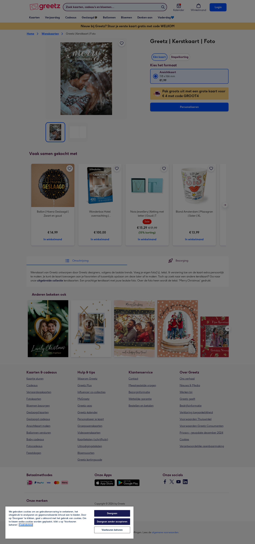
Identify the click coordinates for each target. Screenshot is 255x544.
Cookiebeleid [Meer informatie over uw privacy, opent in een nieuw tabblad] (26, 525)
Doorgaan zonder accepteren (112, 521)
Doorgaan (112, 513)
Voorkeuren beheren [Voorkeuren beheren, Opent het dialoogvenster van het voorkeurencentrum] (112, 530)
